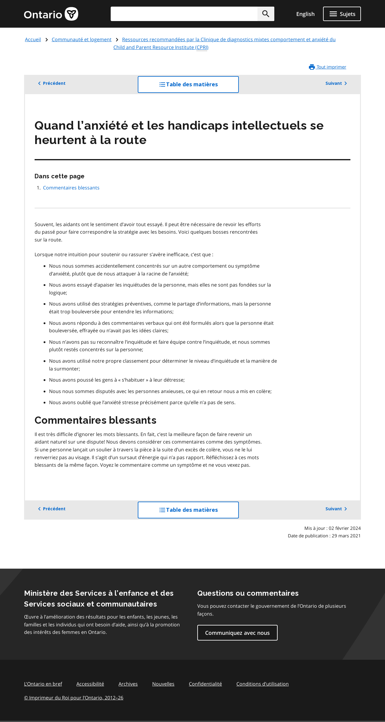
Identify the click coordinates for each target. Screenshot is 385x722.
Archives (128, 684)
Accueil (33, 39)
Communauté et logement (82, 39)
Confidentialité (205, 684)
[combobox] (192, 13)
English (305, 13)
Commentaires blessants (71, 187)
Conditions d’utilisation (262, 684)
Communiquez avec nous (237, 632)
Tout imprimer (327, 67)
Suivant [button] (337, 83)
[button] (265, 14)
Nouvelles (163, 684)
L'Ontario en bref (43, 684)
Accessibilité (90, 684)
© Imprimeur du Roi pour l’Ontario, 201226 (73, 697)
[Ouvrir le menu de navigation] (342, 14)
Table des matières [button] (199, 86)
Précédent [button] (51, 83)
